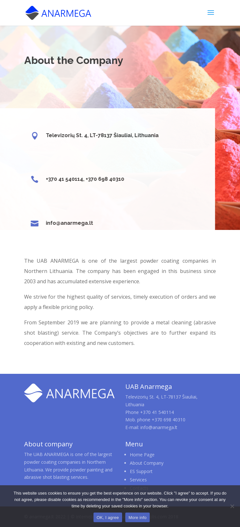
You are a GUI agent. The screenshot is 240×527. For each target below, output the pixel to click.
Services (138, 480)
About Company (147, 463)
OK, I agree (108, 517)
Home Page (142, 455)
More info (138, 517)
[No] (232, 506)
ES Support (141, 471)
